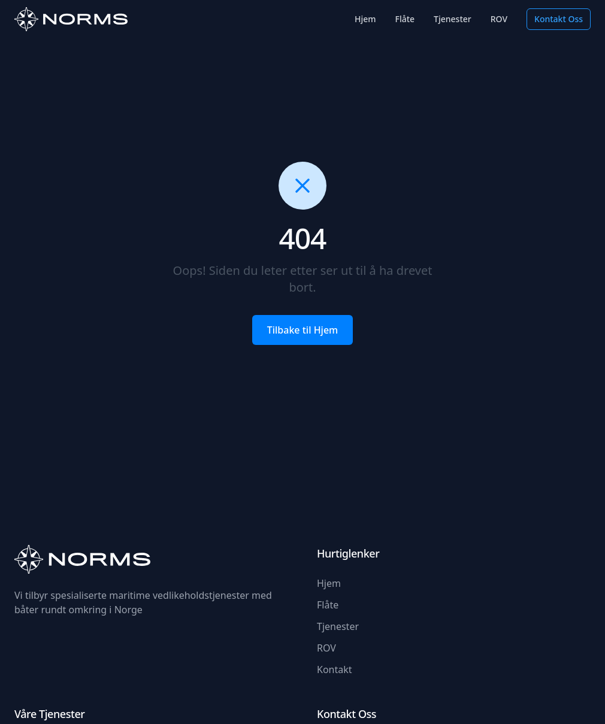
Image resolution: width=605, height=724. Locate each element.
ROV (499, 19)
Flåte (405, 19)
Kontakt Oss (558, 19)
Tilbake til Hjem (302, 330)
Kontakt (334, 669)
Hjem (365, 19)
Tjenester (452, 19)
